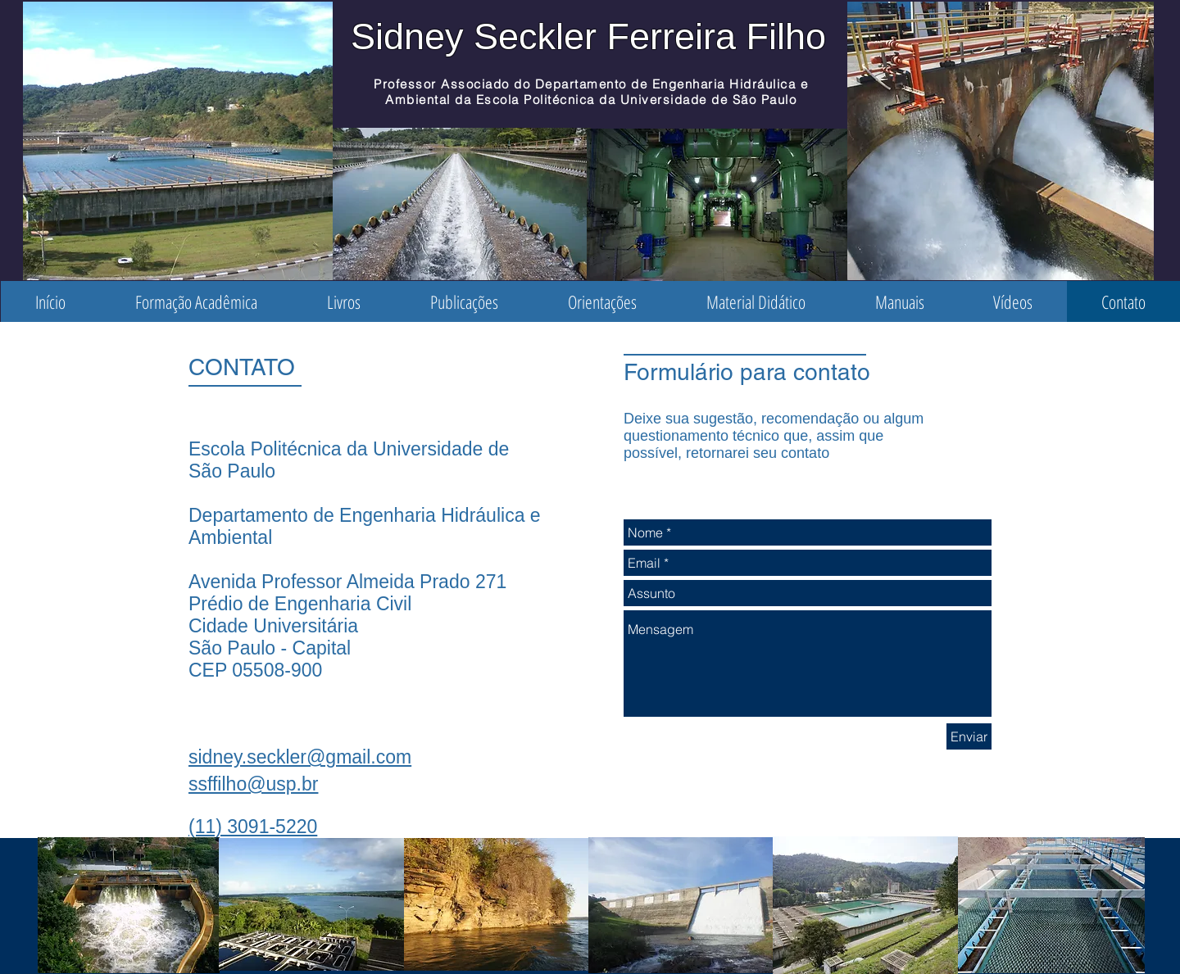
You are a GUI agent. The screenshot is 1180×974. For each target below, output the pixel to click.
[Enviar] (969, 736)
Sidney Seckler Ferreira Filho (588, 36)
